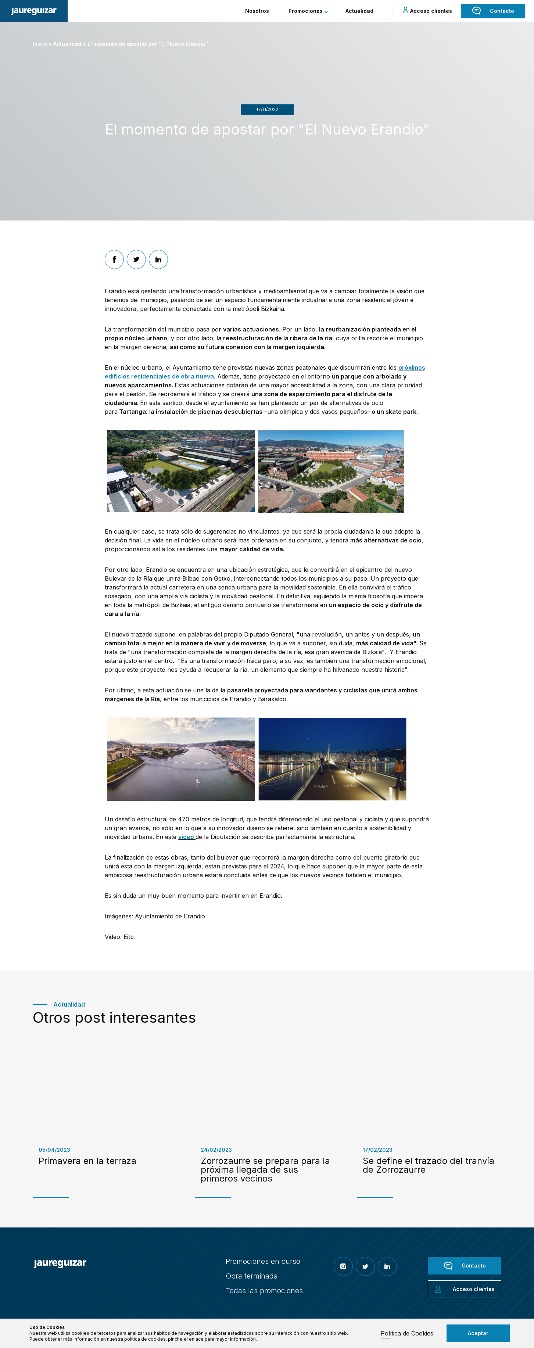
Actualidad (67, 44)
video (187, 836)
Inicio (40, 44)
